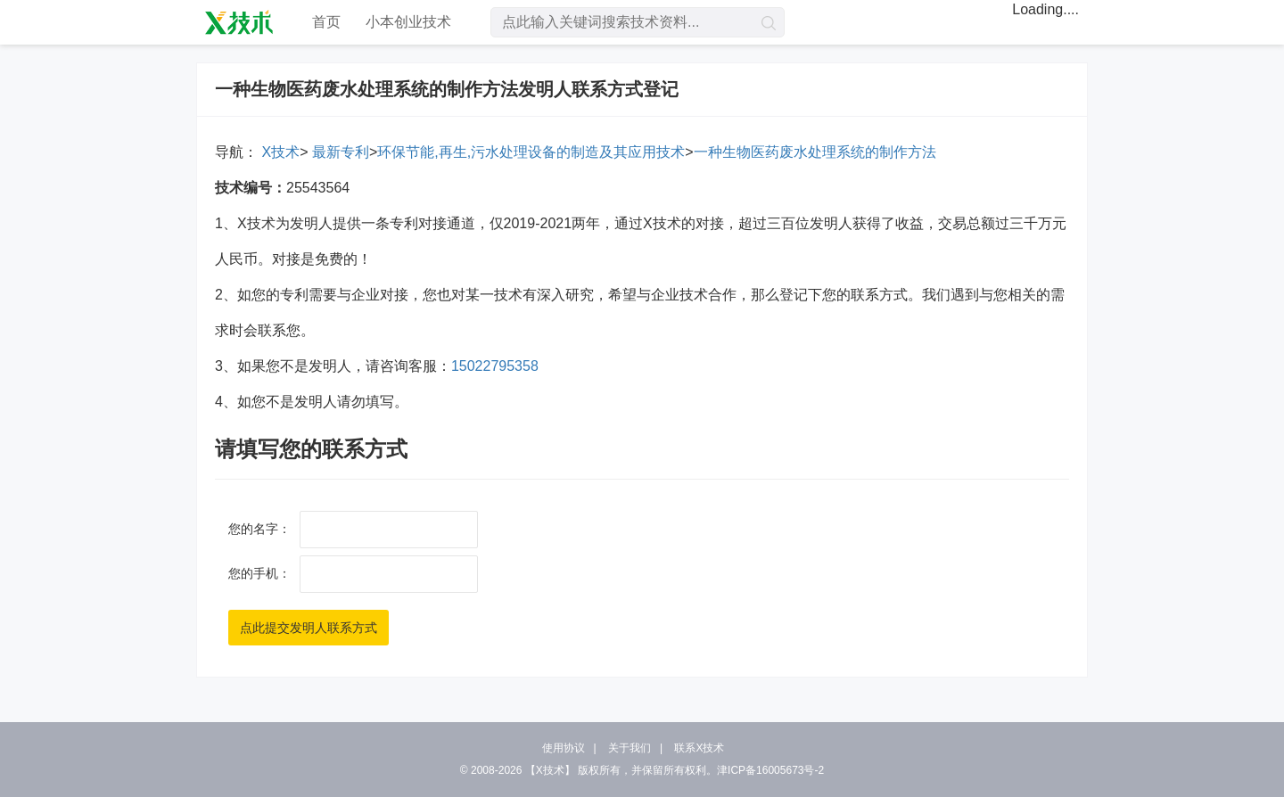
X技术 (279, 152)
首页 (326, 21)
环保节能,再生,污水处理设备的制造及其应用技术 (531, 152)
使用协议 (563, 748)
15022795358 (495, 366)
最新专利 (338, 152)
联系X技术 (699, 748)
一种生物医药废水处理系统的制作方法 (815, 152)
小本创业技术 (408, 21)
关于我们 (629, 748)
